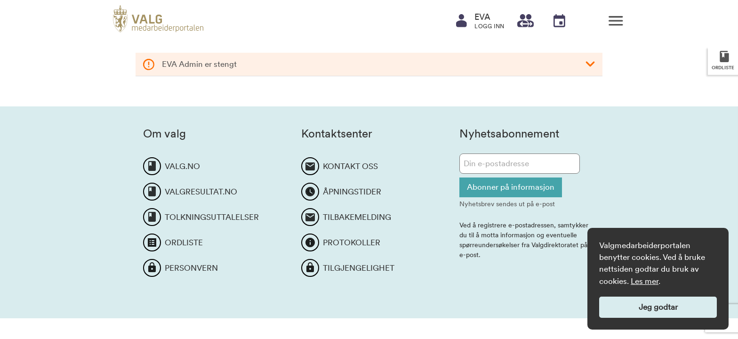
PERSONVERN (191, 268)
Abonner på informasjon (510, 187)
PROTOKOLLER (351, 242)
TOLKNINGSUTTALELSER (212, 217)
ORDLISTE (184, 242)
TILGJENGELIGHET (358, 268)
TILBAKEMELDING (357, 217)
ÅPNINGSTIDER (352, 191)
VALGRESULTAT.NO (201, 191)
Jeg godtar (658, 307)
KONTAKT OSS (350, 166)
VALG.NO (182, 166)
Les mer (644, 281)
